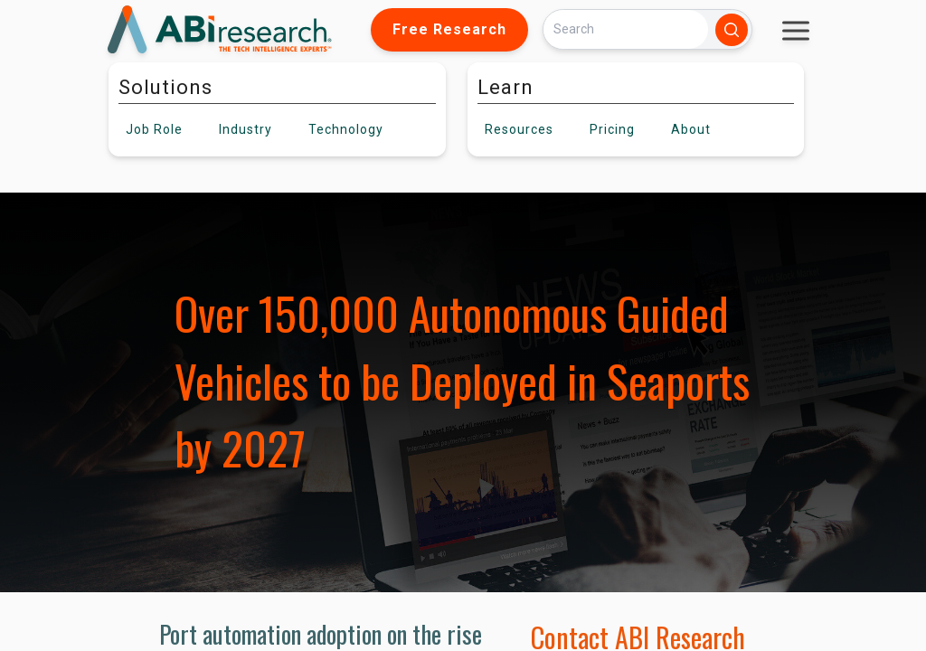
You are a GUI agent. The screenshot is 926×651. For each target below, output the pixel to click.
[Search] (625, 29)
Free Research (449, 29)
